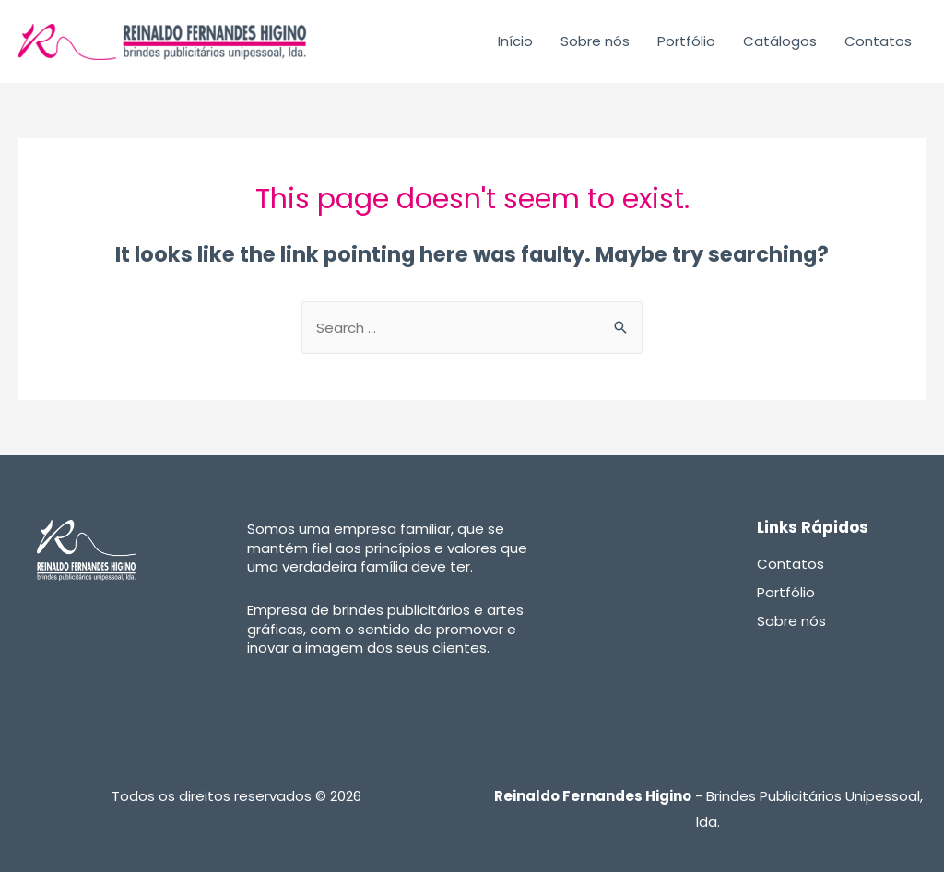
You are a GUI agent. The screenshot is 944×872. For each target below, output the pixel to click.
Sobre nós (595, 41)
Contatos (878, 41)
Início (515, 41)
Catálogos (780, 41)
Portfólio (686, 41)
